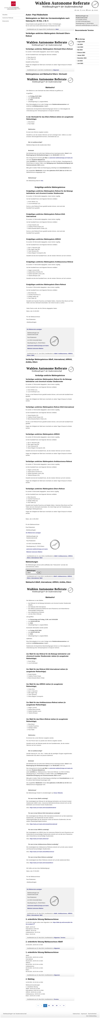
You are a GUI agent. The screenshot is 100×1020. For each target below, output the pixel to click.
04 (56, 1005)
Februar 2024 (81, 52)
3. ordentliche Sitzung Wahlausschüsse (42, 919)
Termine (62, 937)
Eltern (29, 355)
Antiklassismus (62, 353)
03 (53, 1005)
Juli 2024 (80, 44)
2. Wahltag (30, 979)
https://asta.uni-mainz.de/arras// (39, 838)
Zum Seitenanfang (91, 1016)
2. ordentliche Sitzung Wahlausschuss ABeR (44, 942)
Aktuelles (4, 14)
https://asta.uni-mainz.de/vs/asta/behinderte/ (43, 807)
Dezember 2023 (81, 58)
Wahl (57, 29)
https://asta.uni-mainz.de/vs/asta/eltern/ (41, 862)
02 (49, 1005)
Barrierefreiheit (92, 1013)
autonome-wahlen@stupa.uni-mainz (38, 345)
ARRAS (70, 353)
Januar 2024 (81, 55)
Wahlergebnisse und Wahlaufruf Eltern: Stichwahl (46, 74)
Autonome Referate (7, 18)
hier (42, 180)
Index (89, 10)
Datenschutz (76, 1013)
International (35, 558)
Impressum (84, 1013)
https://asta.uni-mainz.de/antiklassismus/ (42, 851)
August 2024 (81, 41)
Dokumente (5, 21)
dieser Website (58, 793)
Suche (83, 10)
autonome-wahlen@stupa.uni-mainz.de (60, 158)
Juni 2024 (80, 47)
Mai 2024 (80, 50)
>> (63, 1005)
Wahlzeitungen (32, 562)
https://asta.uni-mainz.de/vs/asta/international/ (43, 824)
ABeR (56, 353)
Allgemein (56, 70)
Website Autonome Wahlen (35, 348)
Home (77, 10)
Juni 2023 (80, 63)
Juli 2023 (80, 61)
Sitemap (96, 10)
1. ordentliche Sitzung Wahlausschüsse (42, 952)
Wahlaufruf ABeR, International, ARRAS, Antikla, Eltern (48, 582)
